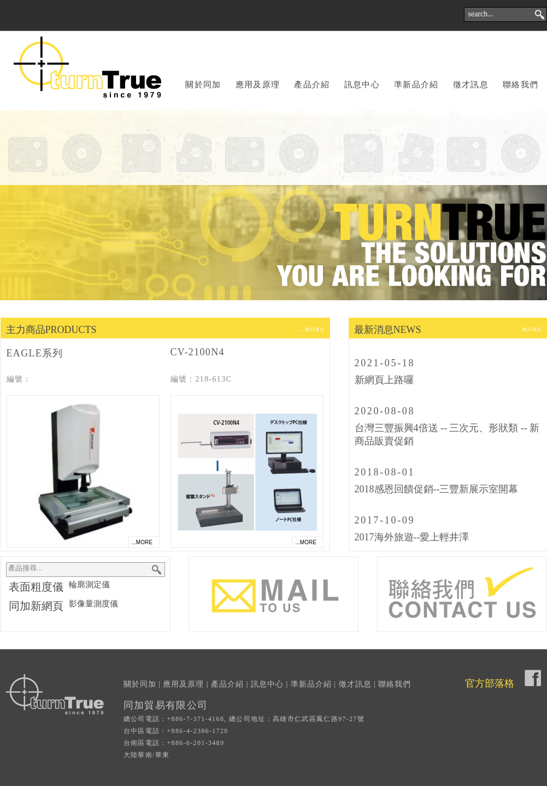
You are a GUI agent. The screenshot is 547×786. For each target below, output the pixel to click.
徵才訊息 (471, 84)
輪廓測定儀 (89, 584)
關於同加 (203, 84)
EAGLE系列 (35, 353)
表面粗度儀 (36, 587)
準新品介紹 (416, 84)
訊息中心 (362, 84)
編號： (19, 379)
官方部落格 (489, 683)
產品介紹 (312, 84)
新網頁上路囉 (384, 379)
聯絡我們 (520, 84)
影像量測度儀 (93, 603)
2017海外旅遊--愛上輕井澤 (412, 537)
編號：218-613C (201, 379)
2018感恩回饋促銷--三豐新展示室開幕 (437, 489)
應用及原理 (258, 84)
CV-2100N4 (197, 352)
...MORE (311, 329)
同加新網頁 (36, 606)
